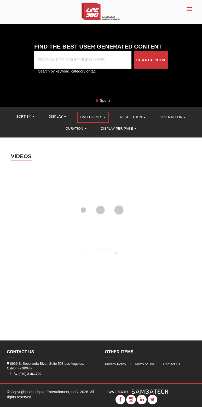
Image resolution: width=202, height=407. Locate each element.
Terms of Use (145, 364)
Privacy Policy (115, 364)
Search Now (150, 60)
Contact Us (171, 364)
